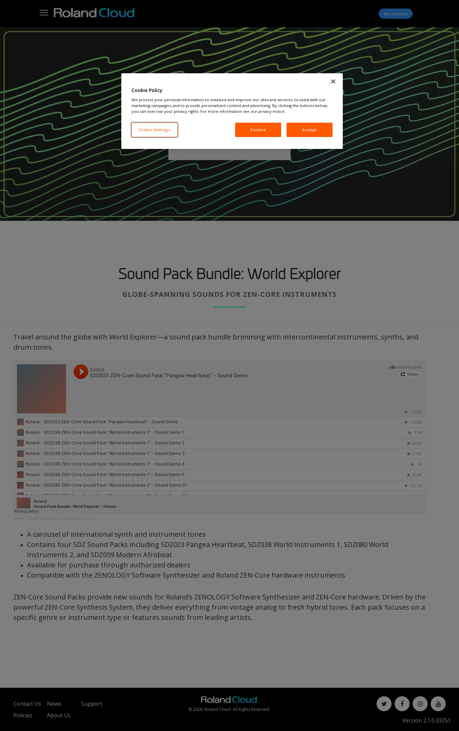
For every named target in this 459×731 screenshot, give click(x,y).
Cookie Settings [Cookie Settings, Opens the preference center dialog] (154, 129)
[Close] (333, 81)
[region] (232, 111)
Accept (309, 129)
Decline (258, 129)
